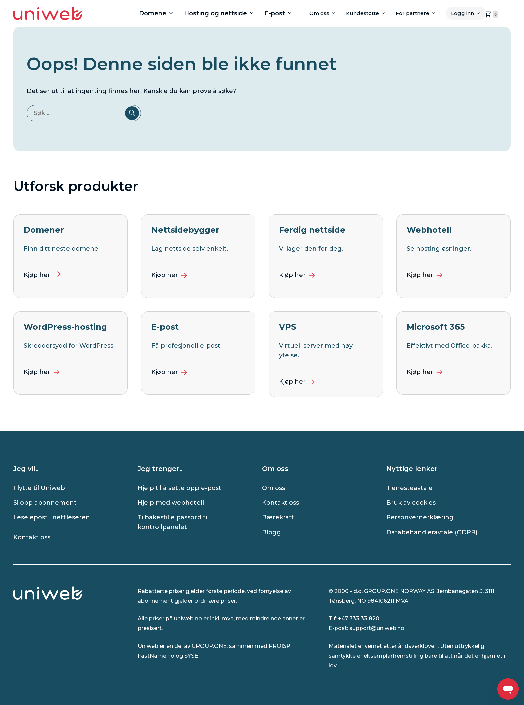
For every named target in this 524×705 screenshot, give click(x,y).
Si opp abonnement (45, 502)
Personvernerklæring (420, 517)
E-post (281, 13)
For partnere (418, 13)
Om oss (325, 13)
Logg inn (468, 13)
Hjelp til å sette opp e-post (179, 488)
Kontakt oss (31, 537)
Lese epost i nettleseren (51, 517)
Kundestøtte (368, 13)
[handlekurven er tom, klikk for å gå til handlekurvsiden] (491, 14)
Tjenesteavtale (409, 488)
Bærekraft (278, 517)
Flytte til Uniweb (39, 488)
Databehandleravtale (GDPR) (431, 532)
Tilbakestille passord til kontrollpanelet (173, 522)
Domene (159, 13)
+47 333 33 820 (358, 618)
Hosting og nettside (222, 13)
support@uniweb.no (376, 628)
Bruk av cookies (411, 502)
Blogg (271, 532)
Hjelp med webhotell (171, 502)
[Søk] (132, 113)
